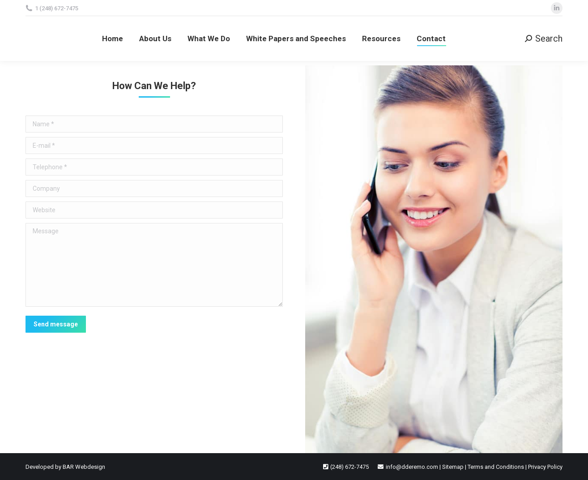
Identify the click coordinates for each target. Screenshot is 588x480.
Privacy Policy (545, 466)
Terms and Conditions (496, 466)
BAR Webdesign (84, 466)
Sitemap (453, 466)
